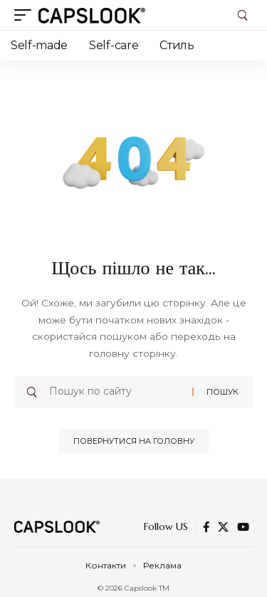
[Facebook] (206, 527)
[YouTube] (243, 527)
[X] (223, 527)
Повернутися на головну (133, 441)
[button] (26, 15)
